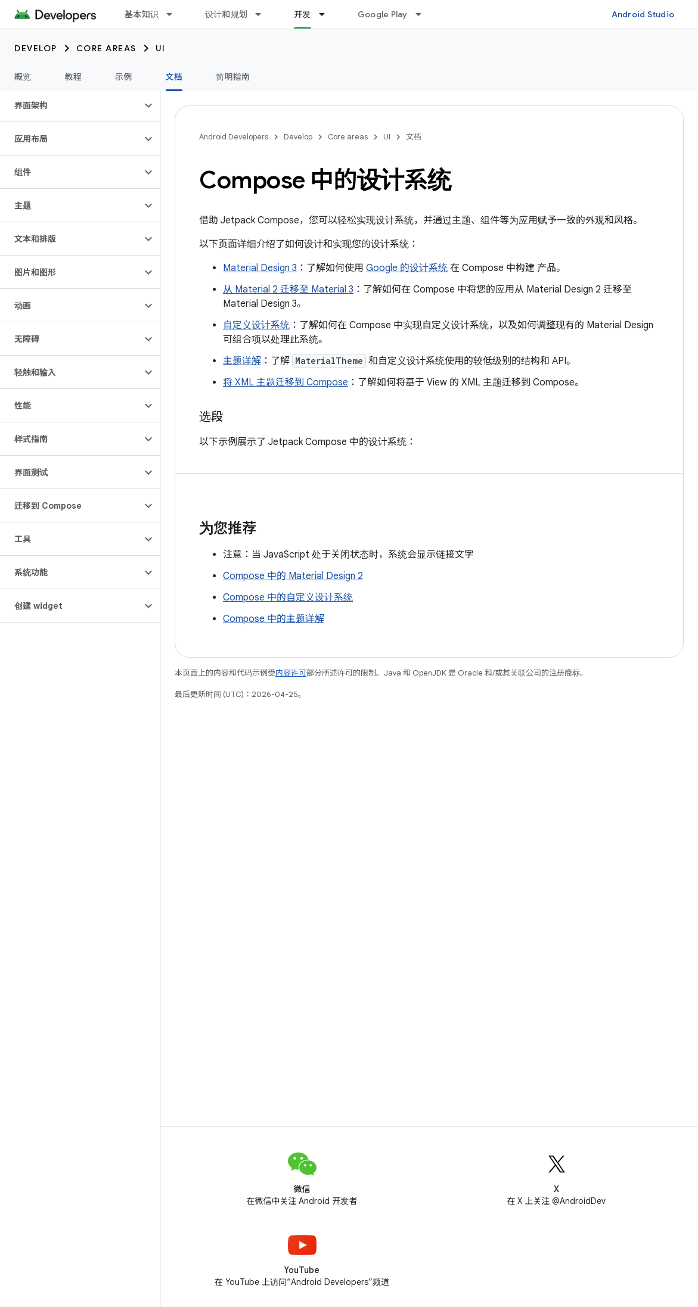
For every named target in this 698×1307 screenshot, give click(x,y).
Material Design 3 (260, 268)
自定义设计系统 (256, 325)
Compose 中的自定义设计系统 (288, 597)
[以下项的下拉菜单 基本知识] (175, 14)
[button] (70, 105)
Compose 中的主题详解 (273, 619)
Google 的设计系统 (407, 268)
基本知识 (142, 14)
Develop (35, 48)
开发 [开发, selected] (302, 14)
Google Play (383, 14)
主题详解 (242, 361)
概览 (23, 76)
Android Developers (233, 137)
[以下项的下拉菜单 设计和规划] (263, 14)
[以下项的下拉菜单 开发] (327, 14)
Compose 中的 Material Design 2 (293, 576)
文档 (413, 137)
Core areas (106, 48)
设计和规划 (226, 14)
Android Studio (643, 14)
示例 (123, 76)
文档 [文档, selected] (174, 76)
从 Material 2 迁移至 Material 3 (288, 289)
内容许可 (290, 673)
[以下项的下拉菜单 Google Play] (424, 14)
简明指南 (233, 76)
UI (161, 48)
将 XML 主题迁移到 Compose (285, 382)
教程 (73, 76)
